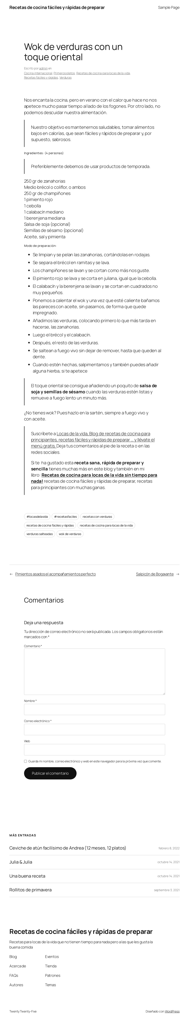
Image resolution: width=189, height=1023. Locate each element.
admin (43, 68)
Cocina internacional (38, 73)
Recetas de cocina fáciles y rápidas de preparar (57, 7)
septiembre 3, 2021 (167, 890)
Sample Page (169, 7)
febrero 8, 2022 (169, 848)
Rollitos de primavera (30, 889)
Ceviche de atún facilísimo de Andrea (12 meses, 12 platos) (67, 848)
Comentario (33, 646)
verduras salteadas (39, 534)
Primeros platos (64, 73)
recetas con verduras (97, 516)
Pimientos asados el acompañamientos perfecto (55, 573)
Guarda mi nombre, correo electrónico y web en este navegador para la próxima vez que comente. (94, 761)
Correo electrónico (38, 721)
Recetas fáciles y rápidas (41, 77)
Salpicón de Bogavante (155, 573)
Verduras (66, 77)
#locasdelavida (37, 516)
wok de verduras (70, 534)
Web (27, 741)
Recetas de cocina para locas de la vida (103, 73)
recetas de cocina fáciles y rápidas (50, 525)
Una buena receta (27, 876)
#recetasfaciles (65, 516)
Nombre (30, 701)
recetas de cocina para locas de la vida (106, 525)
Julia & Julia (20, 862)
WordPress (172, 1011)
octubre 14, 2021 (168, 862)
